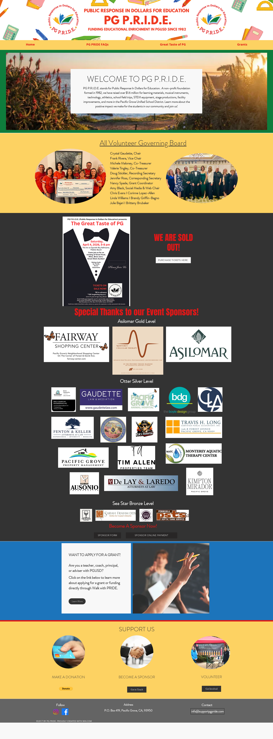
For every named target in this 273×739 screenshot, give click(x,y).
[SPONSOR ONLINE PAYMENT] (151, 535)
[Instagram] (55, 711)
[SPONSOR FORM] (107, 535)
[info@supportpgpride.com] (207, 711)
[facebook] (65, 711)
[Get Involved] (211, 689)
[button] (66, 688)
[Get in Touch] (136, 690)
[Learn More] (77, 601)
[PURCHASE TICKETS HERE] (173, 260)
